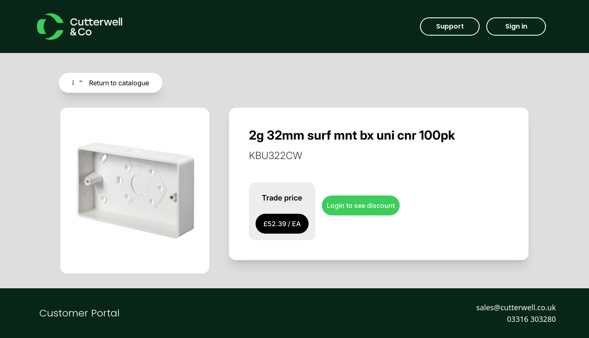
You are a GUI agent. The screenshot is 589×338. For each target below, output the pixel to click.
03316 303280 (531, 319)
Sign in (516, 26)
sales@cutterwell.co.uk (516, 307)
